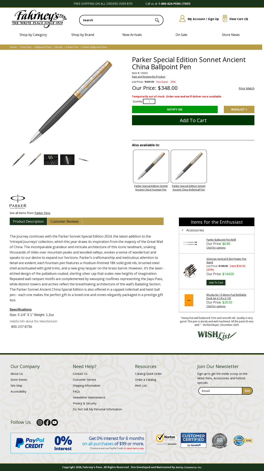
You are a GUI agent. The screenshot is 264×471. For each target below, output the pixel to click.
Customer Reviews (65, 221)
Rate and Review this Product (148, 76)
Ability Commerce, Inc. (189, 467)
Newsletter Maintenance (89, 397)
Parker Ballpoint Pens (94, 47)
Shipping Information (86, 385)
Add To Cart (216, 282)
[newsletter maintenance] (225, 399)
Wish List (141, 385)
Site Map (16, 385)
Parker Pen (72, 47)
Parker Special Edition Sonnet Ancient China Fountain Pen (151, 187)
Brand (58, 47)
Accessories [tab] (192, 230)
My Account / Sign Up (197, 19)
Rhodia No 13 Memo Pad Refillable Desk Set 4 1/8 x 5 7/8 (226, 296)
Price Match (246, 88)
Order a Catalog (145, 380)
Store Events (19, 380)
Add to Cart (193, 120)
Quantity (137, 101)
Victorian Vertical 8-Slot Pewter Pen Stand (226, 260)
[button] (18, 159)
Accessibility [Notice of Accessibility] (18, 391)
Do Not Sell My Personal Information (97, 409)
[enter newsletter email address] (225, 391)
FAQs (76, 391)
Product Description (28, 221)
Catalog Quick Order (148, 374)
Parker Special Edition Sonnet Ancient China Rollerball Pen (188, 187)
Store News (231, 34)
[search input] (121, 20)
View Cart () (234, 19)
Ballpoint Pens (43, 47)
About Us (17, 374)
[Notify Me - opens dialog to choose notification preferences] (175, 109)
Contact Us (80, 374)
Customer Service (84, 380)
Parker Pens (42, 213)
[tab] (28, 221)
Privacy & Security (85, 403)
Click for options (215, 247)
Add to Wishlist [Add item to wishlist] (239, 109)
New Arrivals (132, 34)
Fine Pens (26, 47)
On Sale (181, 34)
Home (13, 47)
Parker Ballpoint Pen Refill (221, 239)
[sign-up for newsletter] (247, 391)
